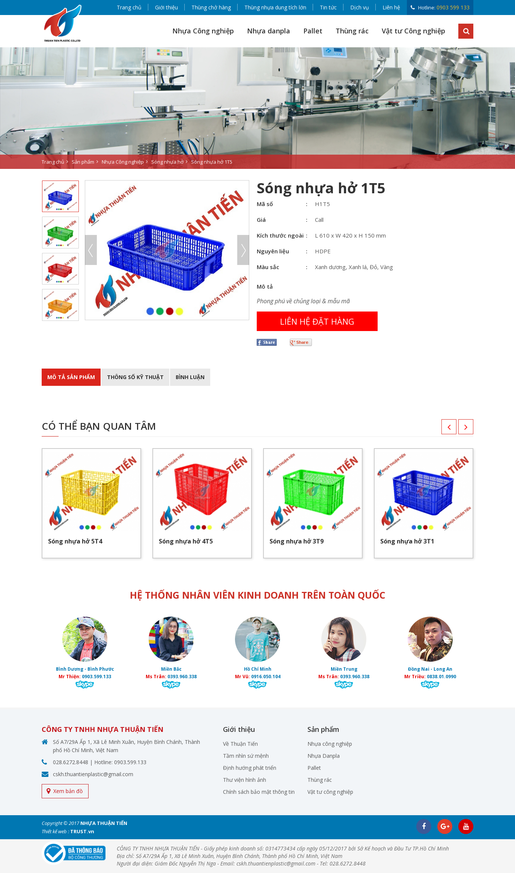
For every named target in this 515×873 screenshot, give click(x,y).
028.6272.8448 (70, 762)
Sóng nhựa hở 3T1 (407, 541)
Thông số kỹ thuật (135, 377)
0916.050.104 (265, 676)
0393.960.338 (182, 676)
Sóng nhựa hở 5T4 (75, 541)
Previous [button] (90, 250)
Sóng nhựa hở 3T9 (297, 541)
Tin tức (328, 7)
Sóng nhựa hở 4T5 (186, 541)
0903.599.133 (96, 676)
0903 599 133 (453, 7)
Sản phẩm (83, 161)
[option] (257, 108)
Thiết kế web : (55, 831)
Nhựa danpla (268, 30)
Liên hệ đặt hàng (317, 321)
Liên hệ (391, 7)
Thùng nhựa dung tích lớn (275, 7)
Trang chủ (129, 7)
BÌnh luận (190, 377)
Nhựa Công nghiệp (203, 30)
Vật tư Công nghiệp (413, 30)
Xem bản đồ (68, 791)
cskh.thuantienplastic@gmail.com (93, 774)
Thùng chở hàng (211, 7)
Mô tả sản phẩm (71, 377)
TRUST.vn (82, 831)
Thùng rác (352, 30)
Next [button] (243, 250)
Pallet (312, 30)
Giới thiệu (166, 7)
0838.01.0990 (441, 676)
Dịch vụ (359, 7)
